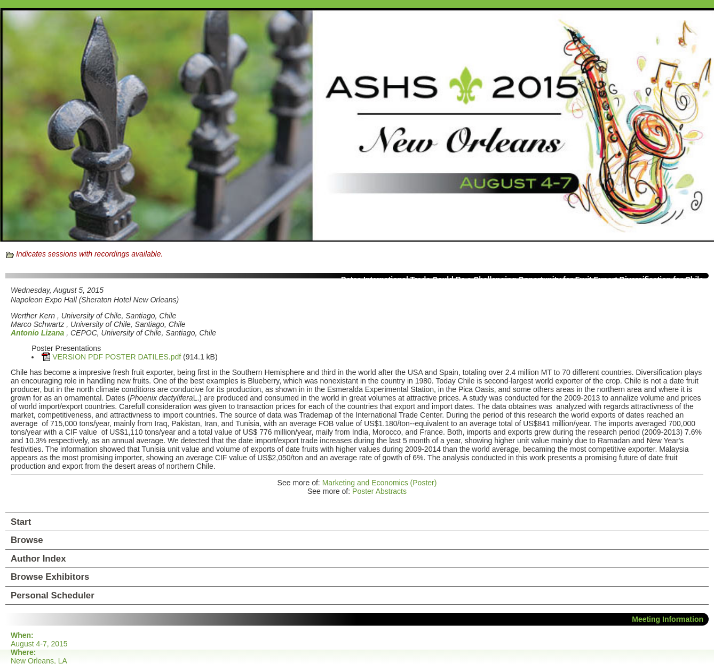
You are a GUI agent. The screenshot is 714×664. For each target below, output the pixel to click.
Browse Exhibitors (50, 577)
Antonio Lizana (37, 333)
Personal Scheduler (52, 595)
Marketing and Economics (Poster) (379, 482)
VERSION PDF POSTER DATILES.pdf (116, 357)
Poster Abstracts (379, 491)
